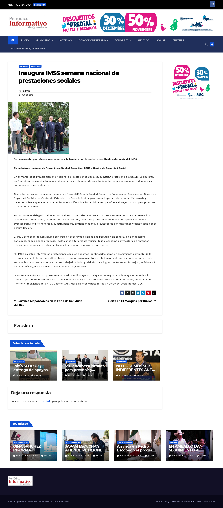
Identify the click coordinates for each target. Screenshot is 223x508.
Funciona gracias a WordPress (23, 501)
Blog (167, 501)
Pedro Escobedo (125, 442)
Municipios (43, 40)
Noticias (65, 40)
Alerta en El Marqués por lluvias (131, 301)
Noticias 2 (24, 66)
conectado (45, 401)
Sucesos (143, 40)
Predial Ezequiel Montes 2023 (186, 501)
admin (26, 91)
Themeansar (63, 501)
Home (159, 501)
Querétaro (36, 66)
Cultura (178, 40)
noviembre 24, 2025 (27, 456)
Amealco (173, 442)
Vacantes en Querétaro (28, 48)
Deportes (122, 40)
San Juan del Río (21, 442)
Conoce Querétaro (93, 40)
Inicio (25, 40)
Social (161, 40)
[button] (206, 44)
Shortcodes (209, 501)
